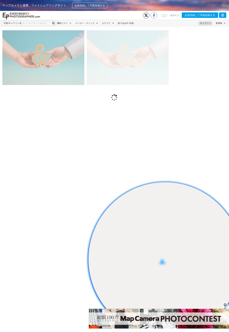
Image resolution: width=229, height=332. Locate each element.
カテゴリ (108, 23)
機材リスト (64, 23)
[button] (222, 15)
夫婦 (131, 23)
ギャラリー (205, 23)
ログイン (174, 15)
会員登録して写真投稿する (90, 5)
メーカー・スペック (86, 23)
